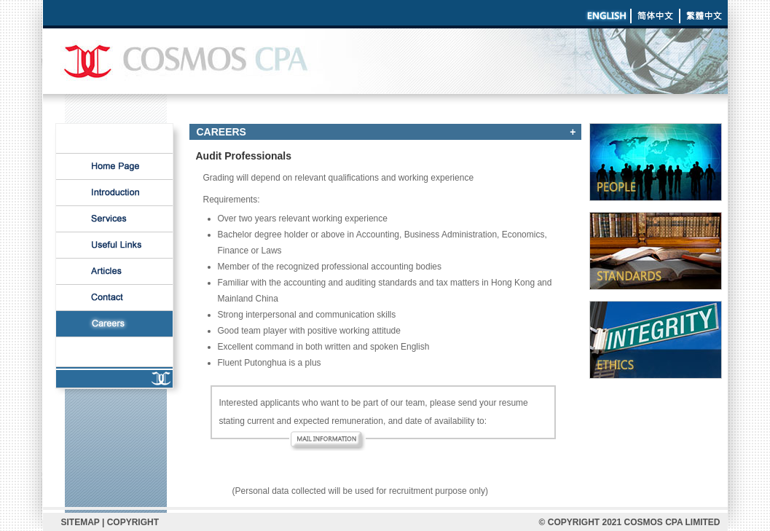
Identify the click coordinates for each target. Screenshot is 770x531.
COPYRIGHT (133, 522)
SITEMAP (80, 522)
